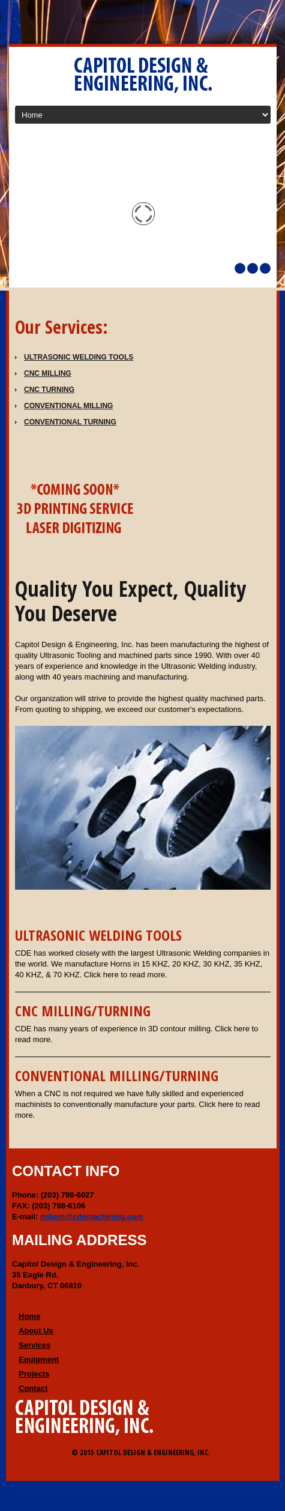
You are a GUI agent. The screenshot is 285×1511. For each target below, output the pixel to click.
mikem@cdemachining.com (91, 1216)
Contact (33, 1388)
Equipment (39, 1359)
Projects (34, 1373)
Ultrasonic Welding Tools (78, 357)
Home (29, 1316)
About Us (36, 1330)
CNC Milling (47, 373)
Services (35, 1345)
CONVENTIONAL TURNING (70, 422)
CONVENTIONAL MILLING (68, 406)
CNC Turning (49, 389)
